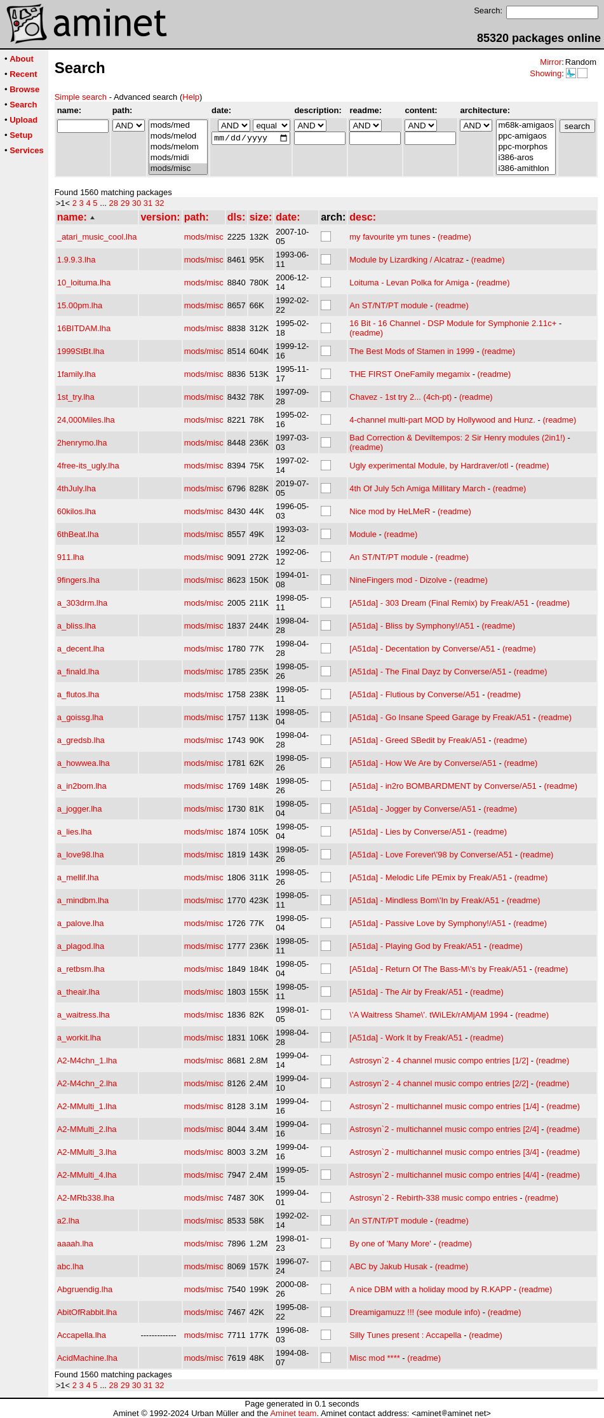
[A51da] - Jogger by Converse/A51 (412, 809)
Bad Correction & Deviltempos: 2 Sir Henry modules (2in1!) (457, 437)
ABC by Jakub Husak (388, 1266)
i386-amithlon (525, 168)
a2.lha (68, 1220)
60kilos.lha (76, 511)
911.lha (70, 557)
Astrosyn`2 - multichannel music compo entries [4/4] (444, 1175)
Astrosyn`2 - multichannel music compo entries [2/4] (444, 1129)
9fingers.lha (78, 580)
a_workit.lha (79, 1037)
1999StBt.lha (80, 351)
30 (136, 203)
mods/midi (178, 158)
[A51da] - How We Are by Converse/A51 (423, 763)
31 (148, 203)
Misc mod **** (374, 1358)
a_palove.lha (80, 923)
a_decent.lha (80, 648)
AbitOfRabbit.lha (87, 1312)
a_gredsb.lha (81, 740)
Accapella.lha (81, 1335)
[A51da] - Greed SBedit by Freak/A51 (417, 740)
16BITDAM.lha (84, 328)
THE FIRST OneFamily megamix (409, 374)
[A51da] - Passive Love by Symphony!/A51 (427, 923)
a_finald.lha (78, 671)
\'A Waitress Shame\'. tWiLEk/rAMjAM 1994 (428, 1014)
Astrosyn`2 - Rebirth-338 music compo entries (433, 1198)
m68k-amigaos (525, 125)
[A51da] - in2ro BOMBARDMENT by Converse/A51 (443, 786)
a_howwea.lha (83, 763)
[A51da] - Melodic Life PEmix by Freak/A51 (428, 877)
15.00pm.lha (80, 305)
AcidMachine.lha (87, 1358)
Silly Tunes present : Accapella (405, 1335)
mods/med (178, 125)
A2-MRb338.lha (85, 1198)
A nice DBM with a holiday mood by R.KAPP (430, 1289)
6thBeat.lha (78, 534)
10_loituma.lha (84, 282)
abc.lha (70, 1266)
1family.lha (76, 374)
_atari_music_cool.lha (97, 237)
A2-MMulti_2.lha (87, 1129)
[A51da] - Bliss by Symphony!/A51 (411, 626)
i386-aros (525, 158)
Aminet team (293, 1413)
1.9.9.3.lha (76, 259)
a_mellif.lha (78, 877)
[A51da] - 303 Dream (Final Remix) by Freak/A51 (439, 603)
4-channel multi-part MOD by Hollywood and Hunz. (442, 420)
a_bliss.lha (76, 626)
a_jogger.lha (79, 809)
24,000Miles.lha (86, 420)
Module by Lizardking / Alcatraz (406, 259)
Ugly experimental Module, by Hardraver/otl (428, 465)
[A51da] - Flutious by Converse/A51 (414, 694)
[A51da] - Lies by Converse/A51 (407, 831)
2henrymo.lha (82, 442)
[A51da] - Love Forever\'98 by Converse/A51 (431, 854)
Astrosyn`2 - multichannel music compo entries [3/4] (444, 1152)
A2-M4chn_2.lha (87, 1083)
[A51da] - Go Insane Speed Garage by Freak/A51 (439, 717)
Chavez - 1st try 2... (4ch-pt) (400, 397)
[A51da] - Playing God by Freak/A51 (415, 946)
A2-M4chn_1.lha (87, 1060)
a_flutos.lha (78, 694)
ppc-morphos (525, 147)
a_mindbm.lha (83, 900)
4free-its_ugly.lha (88, 465)
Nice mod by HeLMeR (389, 511)
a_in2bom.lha (82, 786)
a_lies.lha (74, 831)
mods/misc (178, 168)
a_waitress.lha (83, 1014)
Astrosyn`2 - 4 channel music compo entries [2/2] (438, 1083)
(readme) (454, 237)
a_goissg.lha (80, 717)
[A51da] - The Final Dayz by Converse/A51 (427, 671)
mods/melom (178, 147)
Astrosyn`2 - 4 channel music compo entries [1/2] (438, 1060)
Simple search (81, 97)
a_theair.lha (78, 992)
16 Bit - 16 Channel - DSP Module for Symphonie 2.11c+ (452, 323)
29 (125, 203)
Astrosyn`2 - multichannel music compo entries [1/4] (444, 1106)
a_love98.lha (80, 854)
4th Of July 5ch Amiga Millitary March (417, 488)
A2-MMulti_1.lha (87, 1106)
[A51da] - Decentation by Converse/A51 (422, 648)
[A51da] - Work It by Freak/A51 (405, 1037)
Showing (545, 73)
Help (190, 97)
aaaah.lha (75, 1243)
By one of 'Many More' (390, 1243)
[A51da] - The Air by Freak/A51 (405, 992)
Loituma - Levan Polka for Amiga (409, 282)
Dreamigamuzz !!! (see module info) (414, 1312)
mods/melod (178, 136)
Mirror (550, 62)
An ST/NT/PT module (388, 305)
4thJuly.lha (76, 488)
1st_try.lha (76, 397)
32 (159, 203)
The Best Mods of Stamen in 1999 (411, 351)
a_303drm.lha (82, 603)
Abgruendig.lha (84, 1289)
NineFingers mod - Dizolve (397, 580)
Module (363, 534)
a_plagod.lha (80, 946)
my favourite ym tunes (389, 237)
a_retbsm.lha (81, 969)
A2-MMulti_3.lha (87, 1152)
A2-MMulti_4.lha (87, 1175)
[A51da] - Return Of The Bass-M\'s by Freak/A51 (438, 969)
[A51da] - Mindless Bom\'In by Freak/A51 (424, 900)
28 (113, 203)
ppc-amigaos (525, 136)
